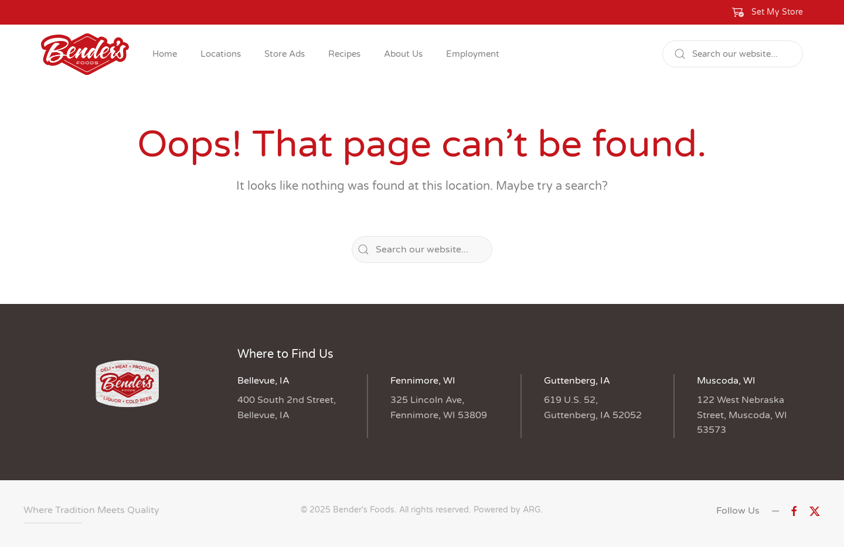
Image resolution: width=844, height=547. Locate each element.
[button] (768, 12)
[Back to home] (85, 54)
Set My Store (777, 12)
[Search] (732, 53)
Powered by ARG (506, 510)
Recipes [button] (344, 54)
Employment (472, 54)
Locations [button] (220, 54)
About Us (403, 54)
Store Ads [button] (284, 54)
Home (164, 54)
